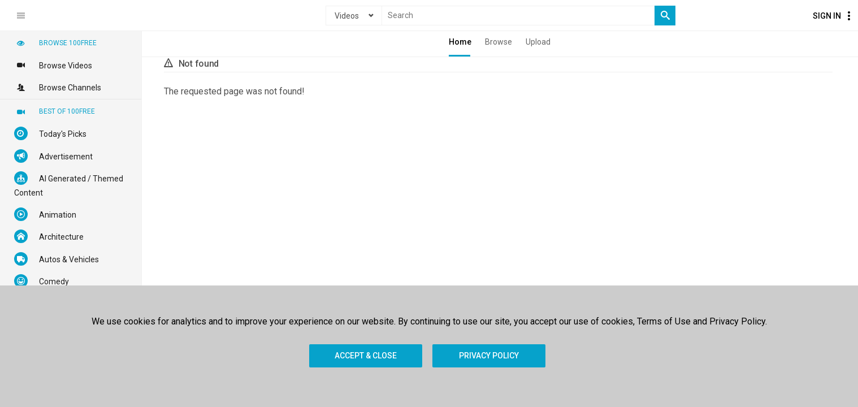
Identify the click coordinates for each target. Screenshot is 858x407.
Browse (498, 41)
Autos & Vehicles (56, 259)
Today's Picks (50, 133)
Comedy (41, 281)
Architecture (49, 236)
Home (460, 41)
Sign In (827, 15)
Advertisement (53, 156)
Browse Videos (53, 65)
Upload (538, 41)
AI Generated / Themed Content (68, 184)
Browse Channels (57, 87)
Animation (45, 214)
